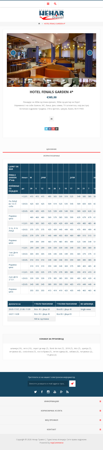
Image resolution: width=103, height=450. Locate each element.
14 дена (50, 355)
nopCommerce (56, 442)
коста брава (43, 351)
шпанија (14, 348)
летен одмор (59, 351)
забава (72, 351)
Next (90, 53)
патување (84, 351)
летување (13, 351)
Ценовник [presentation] (51, 149)
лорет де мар (39, 348)
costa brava (28, 351)
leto (76, 348)
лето (25, 348)
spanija (85, 348)
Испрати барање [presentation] (51, 156)
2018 (67, 348)
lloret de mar (55, 348)
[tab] (51, 149)
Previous (13, 53)
